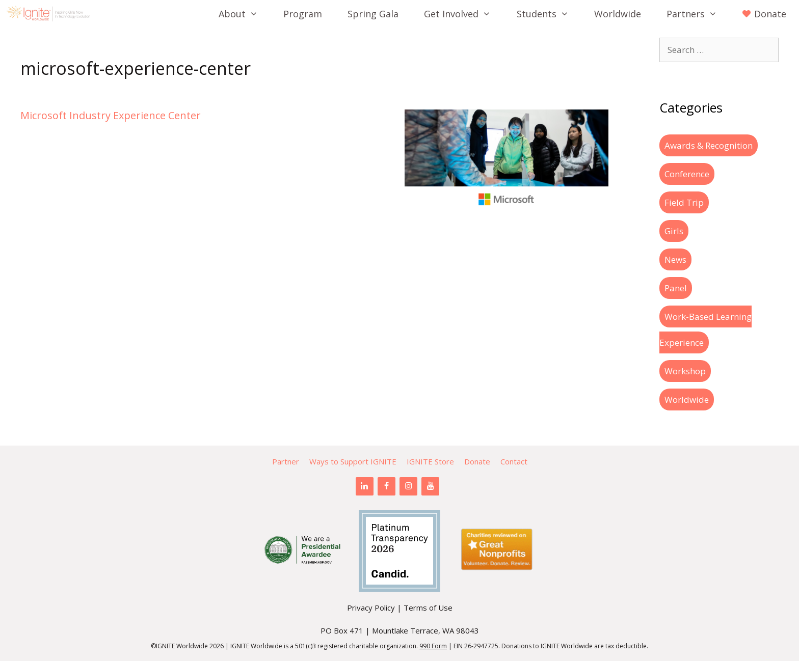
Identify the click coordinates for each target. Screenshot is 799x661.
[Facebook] (386, 486)
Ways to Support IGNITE (352, 461)
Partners (698, 13)
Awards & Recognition (708, 145)
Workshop (685, 371)
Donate (477, 461)
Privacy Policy (371, 607)
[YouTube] (430, 486)
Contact (513, 461)
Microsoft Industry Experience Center (110, 115)
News (675, 259)
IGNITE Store (430, 461)
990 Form (433, 646)
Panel (675, 288)
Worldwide (617, 14)
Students (549, 13)
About (245, 13)
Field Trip (684, 202)
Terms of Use (428, 607)
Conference (686, 174)
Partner (285, 461)
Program (302, 14)
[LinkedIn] (365, 486)
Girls (673, 231)
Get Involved (463, 13)
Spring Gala (373, 14)
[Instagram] (408, 486)
